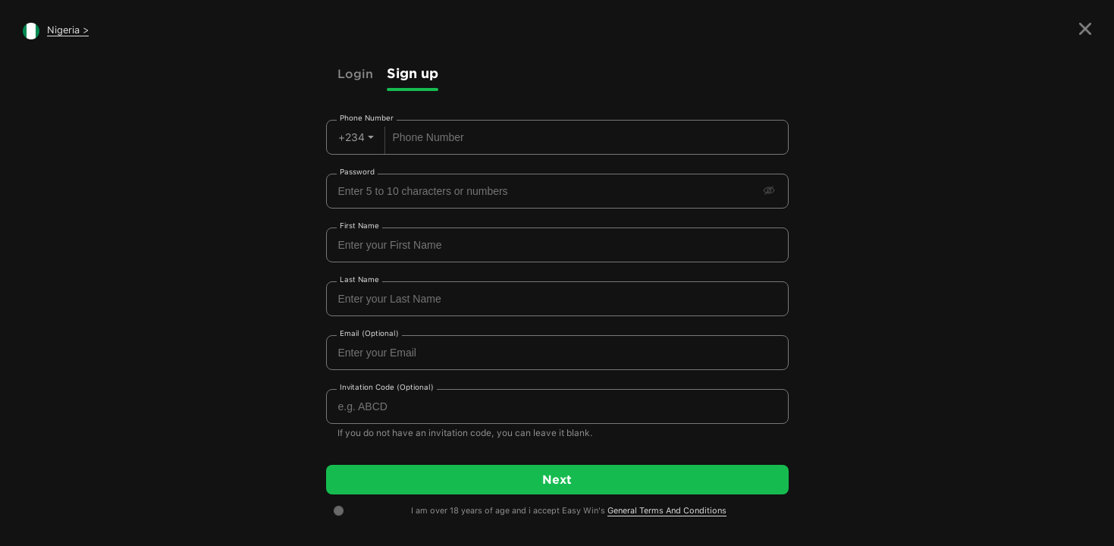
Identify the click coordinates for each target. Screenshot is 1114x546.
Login (355, 73)
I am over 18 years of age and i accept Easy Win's (568, 511)
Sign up (412, 73)
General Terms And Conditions (666, 511)
